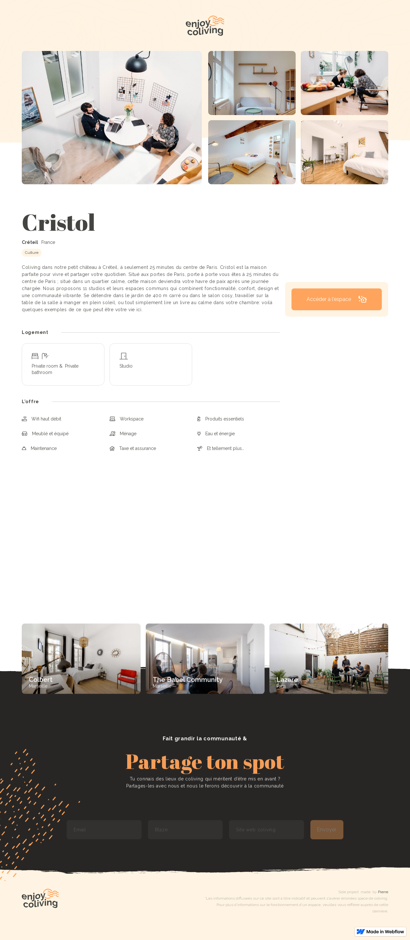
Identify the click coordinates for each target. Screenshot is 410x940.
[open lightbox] (112, 117)
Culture (31, 252)
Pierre (383, 892)
